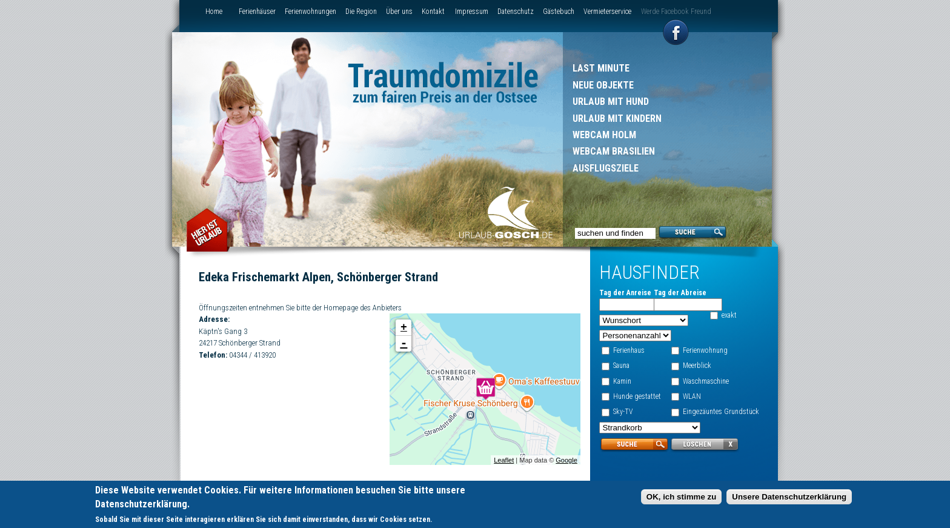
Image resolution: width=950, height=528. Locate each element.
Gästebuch (558, 11)
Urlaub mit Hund (611, 101)
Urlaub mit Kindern (617, 118)
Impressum (471, 11)
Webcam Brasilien (614, 151)
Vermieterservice (607, 11)
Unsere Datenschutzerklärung (789, 498)
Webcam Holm (604, 135)
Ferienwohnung (705, 350)
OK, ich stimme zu (681, 498)
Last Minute (601, 68)
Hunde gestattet (637, 396)
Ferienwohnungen (310, 11)
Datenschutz (515, 11)
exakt (729, 315)
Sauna (621, 365)
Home (213, 11)
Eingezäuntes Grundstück (721, 411)
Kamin (622, 381)
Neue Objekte (603, 85)
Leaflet (503, 460)
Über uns (399, 11)
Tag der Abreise (679, 293)
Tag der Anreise (625, 293)
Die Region (361, 11)
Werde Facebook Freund (676, 11)
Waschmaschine (706, 381)
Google (566, 460)
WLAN (692, 396)
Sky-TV (623, 411)
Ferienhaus (629, 350)
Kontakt (433, 11)
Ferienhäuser (257, 11)
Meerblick (697, 365)
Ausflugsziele (606, 168)
